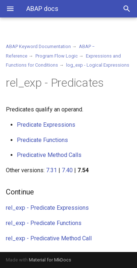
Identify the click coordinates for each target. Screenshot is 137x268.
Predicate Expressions (46, 124)
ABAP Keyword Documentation (38, 46)
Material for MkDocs (50, 260)
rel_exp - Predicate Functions (43, 223)
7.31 (51, 170)
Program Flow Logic (56, 56)
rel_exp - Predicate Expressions (47, 207)
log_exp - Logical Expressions (97, 65)
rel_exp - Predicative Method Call (49, 238)
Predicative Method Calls (49, 154)
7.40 (67, 170)
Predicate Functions (42, 140)
